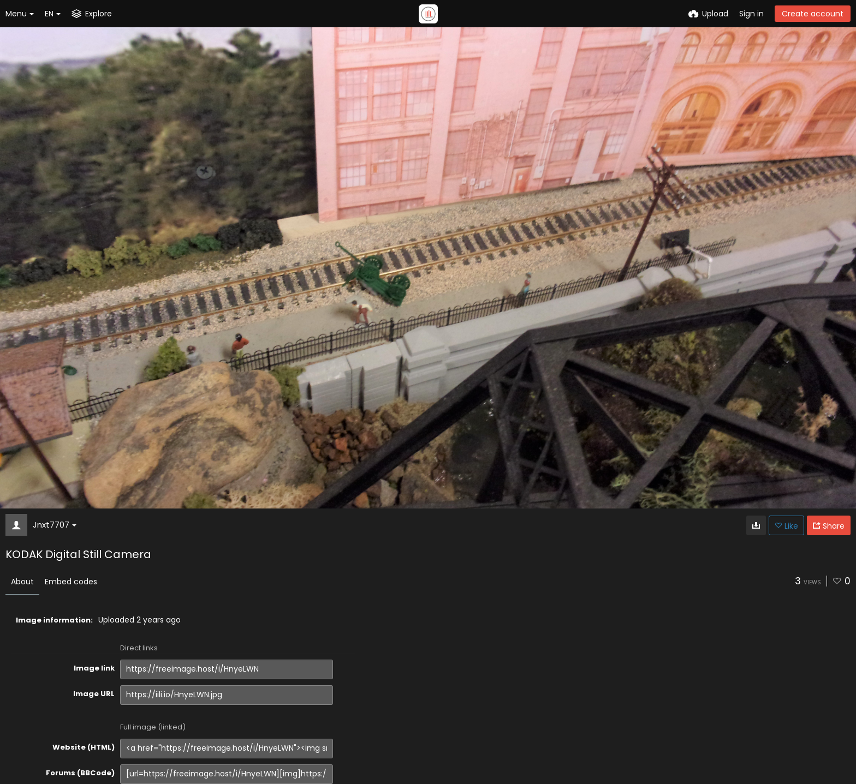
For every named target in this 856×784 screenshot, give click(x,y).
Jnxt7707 (54, 524)
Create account (812, 13)
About (22, 581)
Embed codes (71, 581)
